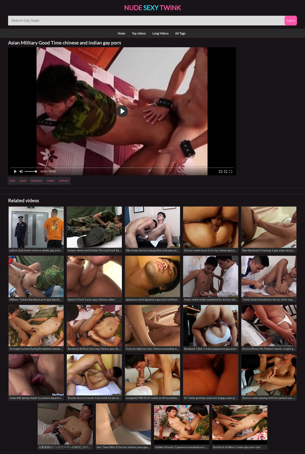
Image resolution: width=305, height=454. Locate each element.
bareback (36, 180)
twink (50, 180)
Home (121, 33)
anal (12, 180)
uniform (63, 180)
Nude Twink (152, 8)
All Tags (180, 33)
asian (23, 180)
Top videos (139, 33)
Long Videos (160, 33)
